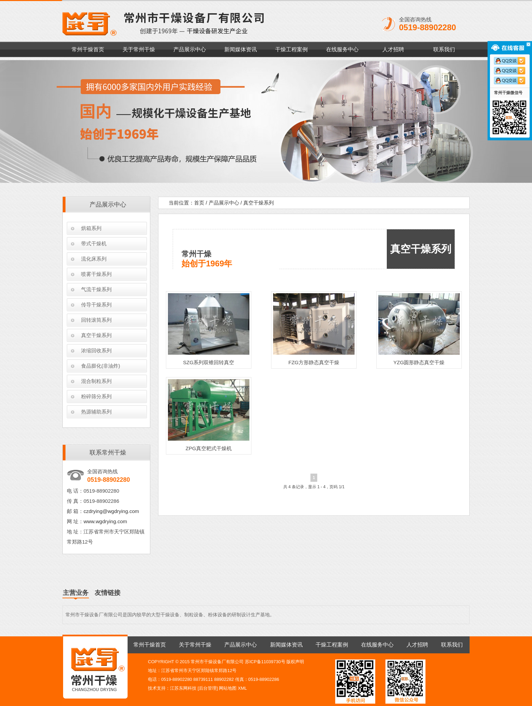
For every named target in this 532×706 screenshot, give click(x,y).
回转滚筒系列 (96, 320)
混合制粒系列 (96, 381)
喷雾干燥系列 (96, 274)
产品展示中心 (189, 49)
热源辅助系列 (96, 411)
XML (242, 688)
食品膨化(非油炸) (100, 366)
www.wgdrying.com (105, 521)
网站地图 (227, 688)
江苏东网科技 (183, 688)
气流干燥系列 (96, 289)
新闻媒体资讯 (240, 49)
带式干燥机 (94, 243)
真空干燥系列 (96, 335)
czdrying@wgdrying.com (111, 511)
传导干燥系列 (96, 304)
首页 (199, 203)
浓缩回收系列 (96, 350)
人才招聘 (393, 49)
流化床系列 (94, 259)
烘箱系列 (91, 228)
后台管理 (207, 688)
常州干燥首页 (88, 49)
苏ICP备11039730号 (265, 661)
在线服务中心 (342, 49)
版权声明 (295, 661)
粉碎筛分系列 (96, 396)
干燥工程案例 (291, 49)
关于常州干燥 (138, 49)
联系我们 (444, 49)
